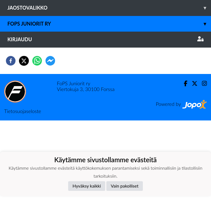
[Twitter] (192, 83)
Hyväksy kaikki (87, 185)
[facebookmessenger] (50, 61)
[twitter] (24, 61)
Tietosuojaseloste (22, 111)
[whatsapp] (37, 61)
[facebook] (11, 61)
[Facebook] (183, 83)
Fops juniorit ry (109, 24)
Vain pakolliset (124, 185)
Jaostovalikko (109, 8)
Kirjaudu (105, 39)
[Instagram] (202, 83)
